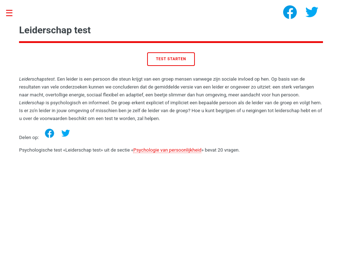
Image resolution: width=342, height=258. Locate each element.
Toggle (13, 13)
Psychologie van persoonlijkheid (167, 150)
